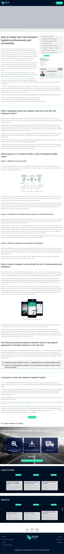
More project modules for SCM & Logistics (32, 460)
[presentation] (1, 444)
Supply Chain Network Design (49, 38)
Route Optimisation (47, 43)
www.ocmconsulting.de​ (52, 77)
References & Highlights (7, 539)
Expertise (7, 30)
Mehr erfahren (46, 55)
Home (2, 30)
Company (4, 536)
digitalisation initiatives (24, 403)
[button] (32, 362)
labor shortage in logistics (21, 78)
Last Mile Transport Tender (48, 50)
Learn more (18, 504)
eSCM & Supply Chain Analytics (49, 52)
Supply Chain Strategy (47, 36)
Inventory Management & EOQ (49, 41)
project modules (55, 410)
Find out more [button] (32, 417)
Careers (3, 542)
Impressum (59, 542)
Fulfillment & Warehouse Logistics (50, 48)
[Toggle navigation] (54, 3)
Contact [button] (59, 2)
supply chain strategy (12, 403)
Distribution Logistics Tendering (50, 45)
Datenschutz (59, 539)
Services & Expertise (7, 545)
